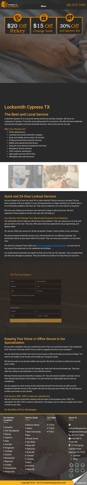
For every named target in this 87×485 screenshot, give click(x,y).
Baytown (8, 461)
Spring (7, 434)
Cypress (8, 437)
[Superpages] (77, 465)
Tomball (8, 451)
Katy (6, 441)
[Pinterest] (82, 470)
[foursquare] (82, 465)
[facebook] (71, 465)
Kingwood (9, 448)
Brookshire (9, 458)
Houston (8, 427)
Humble (8, 444)
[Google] (77, 470)
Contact (76, 455)
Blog (75, 459)
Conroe (7, 454)
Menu (43, 6)
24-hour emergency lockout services (51, 246)
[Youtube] (71, 475)
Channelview (10, 468)
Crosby (7, 465)
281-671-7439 (77, 435)
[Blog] (71, 470)
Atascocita (9, 471)
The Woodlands (11, 430)
